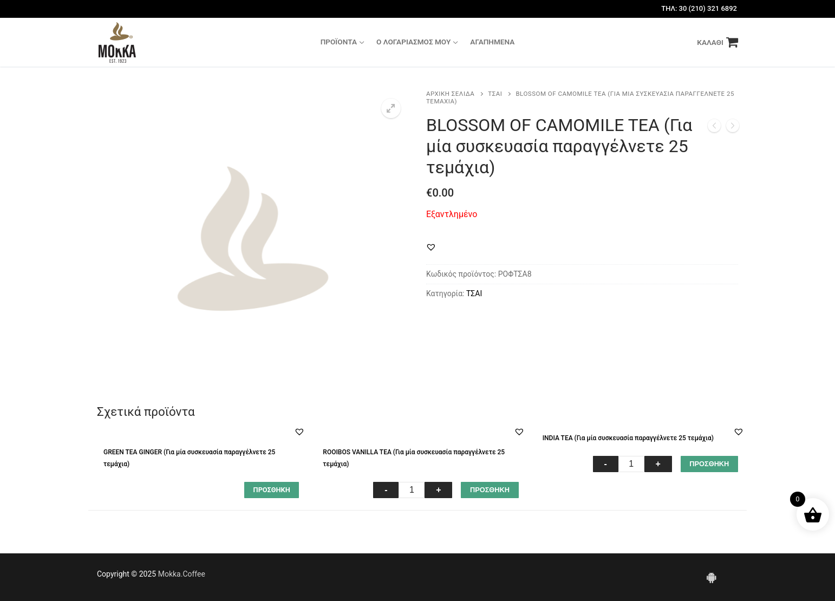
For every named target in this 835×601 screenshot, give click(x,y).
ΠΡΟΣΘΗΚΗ (490, 490)
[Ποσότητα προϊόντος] (412, 490)
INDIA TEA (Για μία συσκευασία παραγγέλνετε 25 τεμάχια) (628, 438)
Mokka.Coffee (181, 574)
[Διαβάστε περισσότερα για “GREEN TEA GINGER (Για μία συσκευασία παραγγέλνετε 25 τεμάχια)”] (271, 490)
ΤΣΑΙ (495, 93)
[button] (431, 247)
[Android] (711, 577)
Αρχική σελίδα (450, 93)
